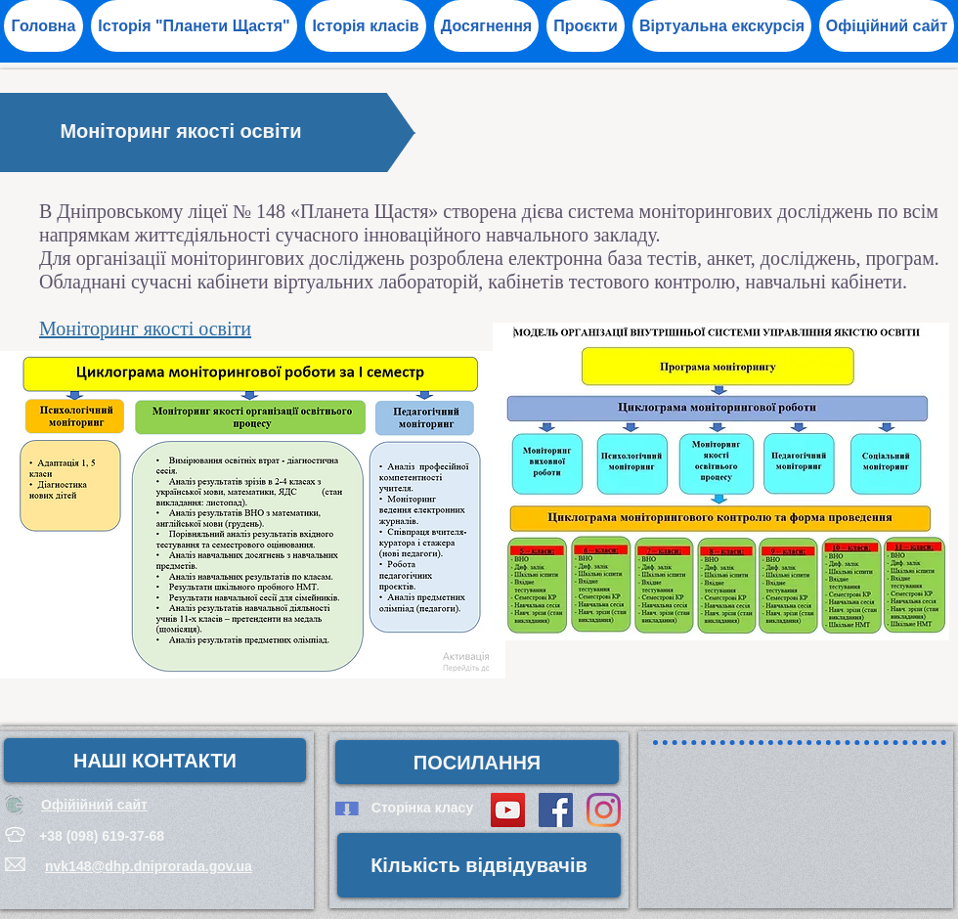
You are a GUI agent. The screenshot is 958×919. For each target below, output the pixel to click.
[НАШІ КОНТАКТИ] (155, 760)
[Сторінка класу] (422, 808)
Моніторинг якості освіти (145, 328)
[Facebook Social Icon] (556, 810)
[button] (486, 26)
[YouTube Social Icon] (508, 810)
